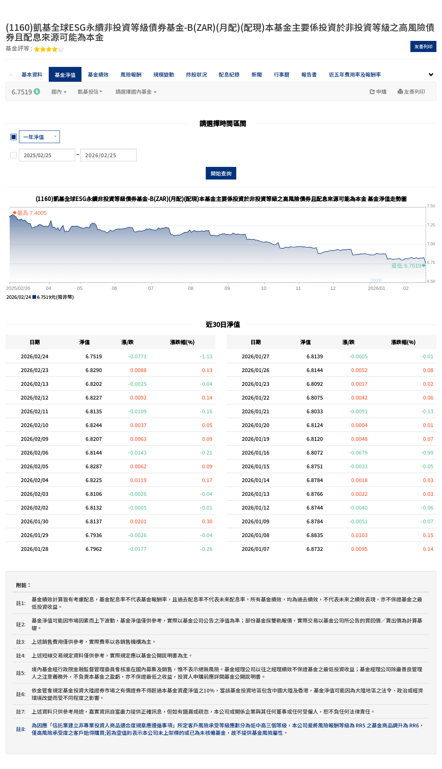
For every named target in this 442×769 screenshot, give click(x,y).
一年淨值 (33, 136)
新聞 (257, 74)
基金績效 (98, 74)
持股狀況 (196, 74)
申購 (378, 91)
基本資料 (32, 74)
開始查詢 (221, 173)
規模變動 (163, 74)
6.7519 (26, 91)
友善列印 (423, 46)
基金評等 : (35, 48)
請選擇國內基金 (136, 91)
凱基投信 (90, 91)
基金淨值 (65, 74)
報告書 (309, 74)
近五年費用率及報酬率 (355, 74)
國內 (59, 91)
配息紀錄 (229, 74)
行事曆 (281, 74)
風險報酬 (131, 74)
